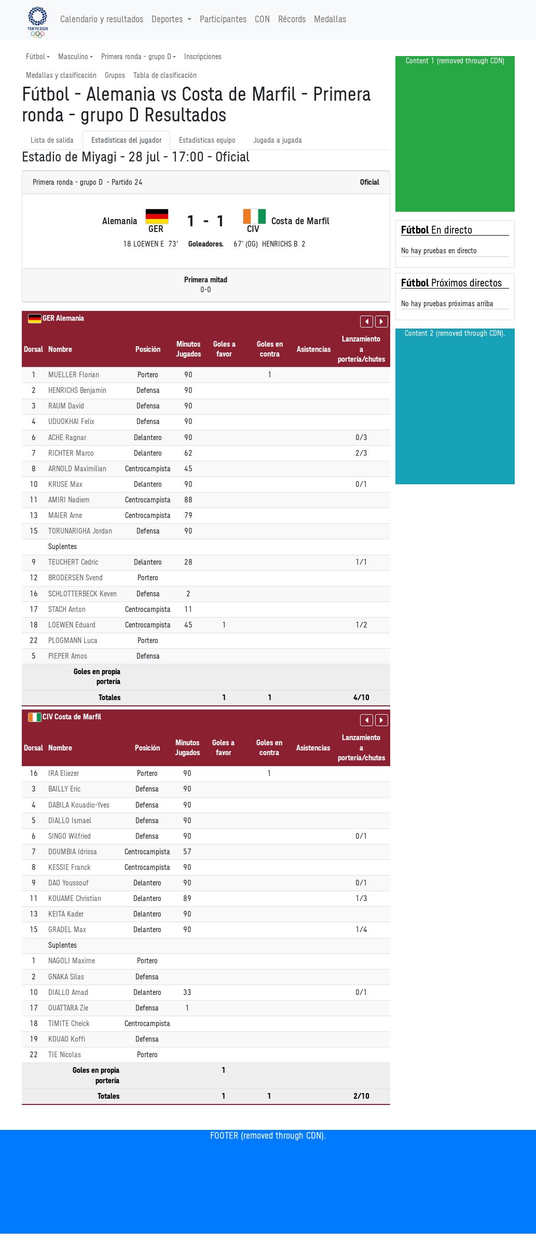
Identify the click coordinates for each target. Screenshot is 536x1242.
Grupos (115, 75)
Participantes (223, 20)
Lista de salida (52, 140)
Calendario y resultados (101, 20)
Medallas (330, 20)
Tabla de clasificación (165, 75)
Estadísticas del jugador (126, 140)
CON (262, 20)
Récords (292, 20)
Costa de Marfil (77, 717)
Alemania (70, 318)
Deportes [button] (168, 20)
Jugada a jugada (277, 140)
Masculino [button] (73, 56)
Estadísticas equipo (207, 140)
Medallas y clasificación (61, 75)
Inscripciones (203, 56)
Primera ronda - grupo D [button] (136, 56)
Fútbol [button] (35, 56)
